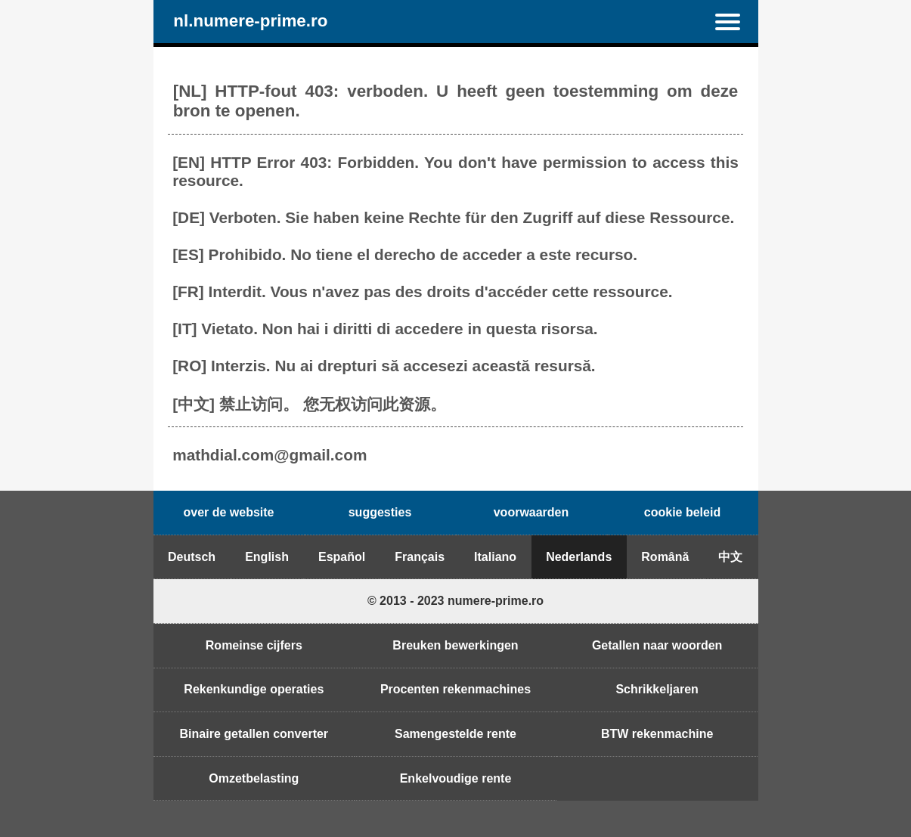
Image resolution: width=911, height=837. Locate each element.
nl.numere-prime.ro (250, 21)
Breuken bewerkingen (455, 645)
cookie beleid (682, 512)
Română (665, 556)
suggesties (380, 512)
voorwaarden (531, 512)
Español (341, 556)
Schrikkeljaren (656, 689)
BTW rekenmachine (657, 733)
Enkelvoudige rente (456, 778)
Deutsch (191, 556)
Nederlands (579, 556)
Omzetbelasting (254, 778)
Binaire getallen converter (254, 733)
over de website (228, 512)
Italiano (495, 556)
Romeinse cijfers (254, 645)
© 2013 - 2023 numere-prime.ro (455, 600)
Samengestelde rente (455, 733)
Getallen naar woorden (657, 645)
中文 (730, 556)
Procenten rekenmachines (455, 689)
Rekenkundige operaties (254, 689)
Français (420, 556)
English (267, 556)
